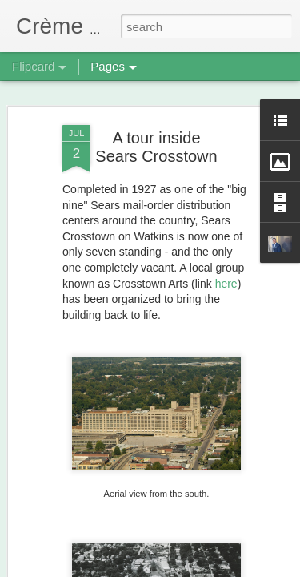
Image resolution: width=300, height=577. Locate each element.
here (226, 274)
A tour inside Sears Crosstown (156, 139)
